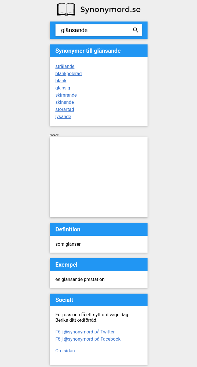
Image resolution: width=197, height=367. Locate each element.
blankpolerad (69, 73)
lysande (63, 116)
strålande (65, 66)
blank (61, 80)
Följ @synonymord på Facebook (88, 339)
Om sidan (65, 351)
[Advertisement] (99, 177)
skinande (65, 102)
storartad (65, 109)
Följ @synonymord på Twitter (85, 332)
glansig (63, 88)
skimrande (66, 95)
